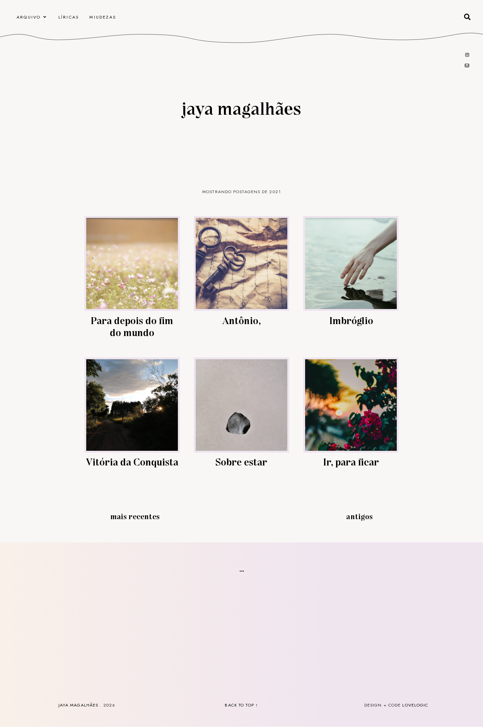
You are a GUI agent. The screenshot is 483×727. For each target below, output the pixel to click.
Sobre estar (241, 461)
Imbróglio (351, 320)
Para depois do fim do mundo (131, 326)
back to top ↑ (241, 705)
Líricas (68, 17)
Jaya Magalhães (241, 107)
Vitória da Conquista (132, 461)
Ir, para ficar (351, 461)
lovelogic (415, 705)
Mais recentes (135, 516)
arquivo (29, 17)
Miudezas (102, 17)
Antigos (359, 516)
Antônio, (241, 320)
